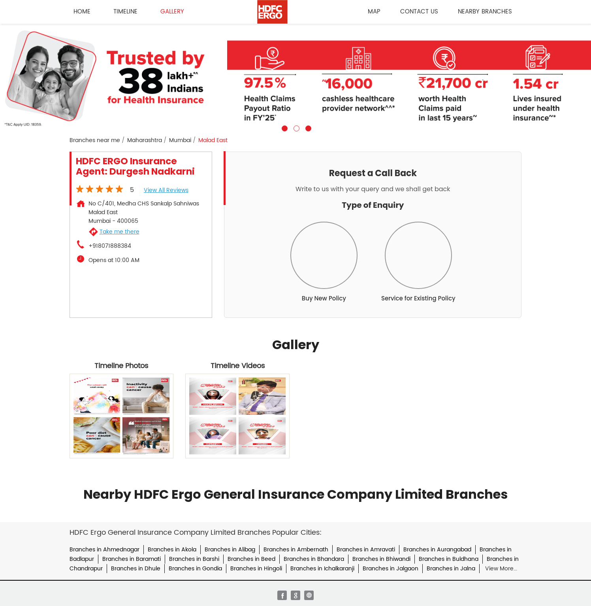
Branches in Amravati (366, 549)
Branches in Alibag (230, 549)
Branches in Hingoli (256, 568)
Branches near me (95, 140)
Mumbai (180, 140)
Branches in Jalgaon (390, 568)
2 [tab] (295, 127)
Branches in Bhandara (314, 559)
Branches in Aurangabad (437, 549)
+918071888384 (109, 246)
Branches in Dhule (135, 568)
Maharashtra (144, 140)
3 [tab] (307, 127)
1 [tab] (284, 127)
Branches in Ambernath (296, 549)
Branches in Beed (251, 559)
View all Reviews (166, 190)
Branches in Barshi (194, 559)
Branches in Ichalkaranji (322, 568)
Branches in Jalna (451, 568)
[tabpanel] (295, 77)
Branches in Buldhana (448, 559)
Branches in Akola (172, 549)
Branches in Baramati (131, 559)
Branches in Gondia (195, 568)
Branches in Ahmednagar (104, 549)
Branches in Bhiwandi (381, 559)
